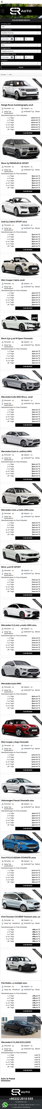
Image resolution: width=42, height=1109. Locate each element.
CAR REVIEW (27, 133)
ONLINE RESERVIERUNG (21, 20)
